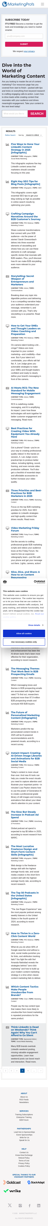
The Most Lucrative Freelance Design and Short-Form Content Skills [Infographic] (24, 850)
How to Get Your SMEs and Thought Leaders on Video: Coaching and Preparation (25, 330)
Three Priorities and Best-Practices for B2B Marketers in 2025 (26, 493)
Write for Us (24, 1137)
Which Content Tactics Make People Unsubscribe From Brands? (24, 991)
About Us (24, 1097)
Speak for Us (24, 1140)
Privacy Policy (24, 1163)
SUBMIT (24, 44)
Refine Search (10, 135)
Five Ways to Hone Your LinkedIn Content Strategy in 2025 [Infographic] (25, 148)
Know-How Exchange (24, 1155)
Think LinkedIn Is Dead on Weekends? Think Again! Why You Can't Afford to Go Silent (25, 1031)
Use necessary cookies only (24, 642)
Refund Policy (23, 1158)
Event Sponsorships (24, 1135)
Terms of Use (24, 1161)
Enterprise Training (24, 1117)
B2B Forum (24, 1120)
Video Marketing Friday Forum (25, 529)
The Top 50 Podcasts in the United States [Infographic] (25, 895)
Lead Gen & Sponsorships (24, 1132)
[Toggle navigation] (42, 4)
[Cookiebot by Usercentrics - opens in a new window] (34, 582)
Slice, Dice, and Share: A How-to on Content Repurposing (25, 575)
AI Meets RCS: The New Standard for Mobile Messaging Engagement (25, 390)
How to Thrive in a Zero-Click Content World (25, 935)
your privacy (29, 51)
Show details (34, 625)
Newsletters (24, 1102)
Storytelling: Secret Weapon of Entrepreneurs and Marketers (22, 280)
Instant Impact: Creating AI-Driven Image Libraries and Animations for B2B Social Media (26, 757)
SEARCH (36, 113)
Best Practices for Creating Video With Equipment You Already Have (25, 432)
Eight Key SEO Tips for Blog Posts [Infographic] (25, 183)
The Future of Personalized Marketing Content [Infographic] (25, 715)
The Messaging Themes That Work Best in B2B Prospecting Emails (25, 671)
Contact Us (24, 1152)
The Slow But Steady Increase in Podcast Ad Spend (25, 814)
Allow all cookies (24, 633)
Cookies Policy (24, 1166)
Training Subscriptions (24, 1114)
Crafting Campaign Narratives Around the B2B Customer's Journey (25, 216)
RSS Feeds (24, 1100)
